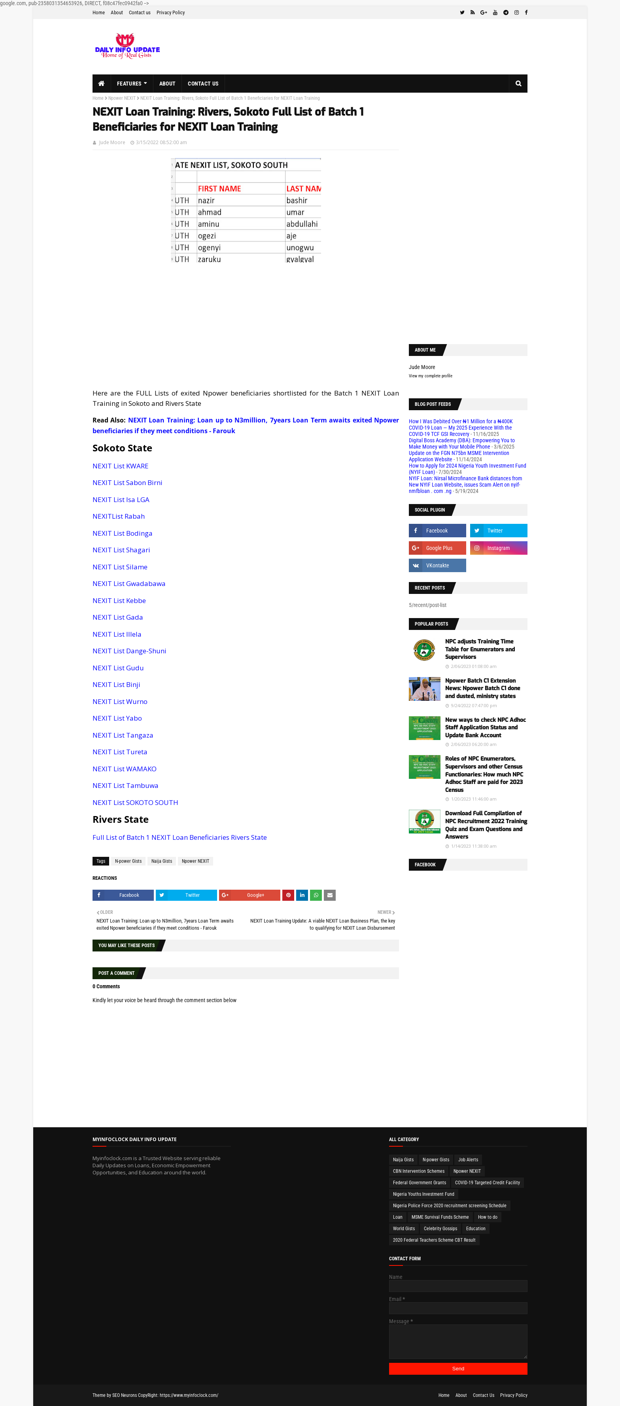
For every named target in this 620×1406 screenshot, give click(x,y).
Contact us (140, 12)
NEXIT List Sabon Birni (128, 482)
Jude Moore (112, 142)
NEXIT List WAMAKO (125, 768)
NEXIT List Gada (118, 617)
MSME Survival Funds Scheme (440, 1217)
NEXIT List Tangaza (123, 735)
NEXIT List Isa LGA (121, 499)
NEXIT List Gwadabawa (129, 583)
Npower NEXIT (122, 98)
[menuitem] (102, 83)
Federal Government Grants (419, 1182)
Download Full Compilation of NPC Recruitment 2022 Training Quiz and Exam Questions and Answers (486, 825)
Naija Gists (161, 861)
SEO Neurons (124, 1395)
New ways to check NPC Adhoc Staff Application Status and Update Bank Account (485, 727)
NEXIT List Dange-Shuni (129, 650)
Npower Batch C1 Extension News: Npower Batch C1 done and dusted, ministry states (482, 688)
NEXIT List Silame (120, 566)
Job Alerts (468, 1159)
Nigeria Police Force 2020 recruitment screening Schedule (450, 1205)
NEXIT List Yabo (117, 718)
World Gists (404, 1228)
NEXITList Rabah (119, 516)
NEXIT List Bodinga (123, 533)
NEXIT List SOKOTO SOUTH (135, 802)
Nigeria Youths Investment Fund (423, 1194)
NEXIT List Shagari (121, 549)
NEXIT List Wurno (120, 701)
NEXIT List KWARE (121, 465)
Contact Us (483, 1395)
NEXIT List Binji (116, 684)
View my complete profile (430, 376)
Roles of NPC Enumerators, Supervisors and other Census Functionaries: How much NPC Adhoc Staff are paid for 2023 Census (484, 774)
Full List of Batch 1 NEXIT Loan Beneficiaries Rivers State (180, 837)
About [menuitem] (167, 83)
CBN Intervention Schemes (418, 1171)
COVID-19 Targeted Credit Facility (487, 1182)
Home (99, 12)
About (117, 12)
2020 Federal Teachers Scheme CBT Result (434, 1240)
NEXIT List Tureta (120, 751)
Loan (398, 1217)
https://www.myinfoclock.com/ (189, 1395)
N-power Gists (128, 861)
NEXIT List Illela (117, 634)
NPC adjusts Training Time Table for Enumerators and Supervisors (480, 649)
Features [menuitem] (129, 83)
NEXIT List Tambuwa (126, 785)
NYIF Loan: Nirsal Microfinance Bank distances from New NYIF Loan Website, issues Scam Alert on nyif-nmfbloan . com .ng (465, 484)
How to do (487, 1217)
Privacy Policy (171, 12)
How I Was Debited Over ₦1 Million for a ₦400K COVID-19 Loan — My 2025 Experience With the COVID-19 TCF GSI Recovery (461, 427)
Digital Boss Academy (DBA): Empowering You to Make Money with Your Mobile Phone (462, 443)
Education (476, 1228)
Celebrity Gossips (440, 1228)
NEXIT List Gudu (118, 667)
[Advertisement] (246, 325)
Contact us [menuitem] (203, 83)
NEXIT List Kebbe (119, 600)
